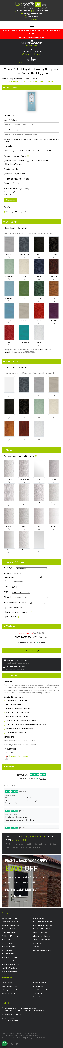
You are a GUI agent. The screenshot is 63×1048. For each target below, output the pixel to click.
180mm (50, 151)
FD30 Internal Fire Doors (9, 932)
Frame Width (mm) (10, 120)
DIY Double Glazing (39, 986)
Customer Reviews (39, 983)
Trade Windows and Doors (42, 990)
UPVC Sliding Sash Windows (42, 925)
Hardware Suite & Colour (12, 573)
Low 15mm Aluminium (13, 164)
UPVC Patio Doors (7, 950)
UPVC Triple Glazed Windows (43, 929)
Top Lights (36, 946)
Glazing (7, 450)
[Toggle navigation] (31, 25)
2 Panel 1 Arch (30, 79)
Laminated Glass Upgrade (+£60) (17, 612)
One (15, 212)
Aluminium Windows (40, 932)
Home (4, 79)
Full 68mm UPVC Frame (14, 161)
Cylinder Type (9, 597)
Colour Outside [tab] (10, 228)
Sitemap (37, 1035)
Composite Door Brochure (18, 756)
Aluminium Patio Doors (9, 961)
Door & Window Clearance (42, 950)
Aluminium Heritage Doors (10, 964)
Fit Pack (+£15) (10, 617)
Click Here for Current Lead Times (31, 37)
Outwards (20, 174)
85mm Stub (17, 151)
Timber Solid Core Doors (10, 922)
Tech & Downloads (8, 983)
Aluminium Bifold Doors (10, 957)
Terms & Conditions (8, 1035)
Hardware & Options (13, 562)
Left (6, 183)
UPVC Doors (6, 939)
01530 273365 (20, 840)
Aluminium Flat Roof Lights (42, 939)
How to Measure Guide (9, 986)
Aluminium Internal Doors (10, 971)
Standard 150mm (34, 151)
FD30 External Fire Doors (10, 936)
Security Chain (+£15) (13, 608)
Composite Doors (15, 79)
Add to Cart (31, 651)
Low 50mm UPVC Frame (37, 161)
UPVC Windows (38, 918)
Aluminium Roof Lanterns (41, 936)
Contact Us (37, 997)
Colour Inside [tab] (23, 228)
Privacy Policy (19, 1035)
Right (16, 183)
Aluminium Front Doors (9, 968)
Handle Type (8, 568)
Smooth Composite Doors (10, 925)
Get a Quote (33, 16)
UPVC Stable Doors (8, 954)
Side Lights (37, 943)
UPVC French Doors (8, 946)
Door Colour (10, 221)
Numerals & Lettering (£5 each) (15, 602)
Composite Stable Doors (10, 929)
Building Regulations (8, 993)
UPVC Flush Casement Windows (44, 922)
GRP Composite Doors (9, 918)
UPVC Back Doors (7, 943)
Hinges (6, 592)
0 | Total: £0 (31, 19)
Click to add (10, 200)
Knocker (6, 586)
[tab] (31, 87)
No (6, 151)
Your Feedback (38, 993)
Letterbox (7, 581)
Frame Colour (10, 361)
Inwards (8, 174)
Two (24, 212)
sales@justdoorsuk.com (33, 836)
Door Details (10, 87)
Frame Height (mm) (11, 130)
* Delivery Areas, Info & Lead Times (13, 990)
